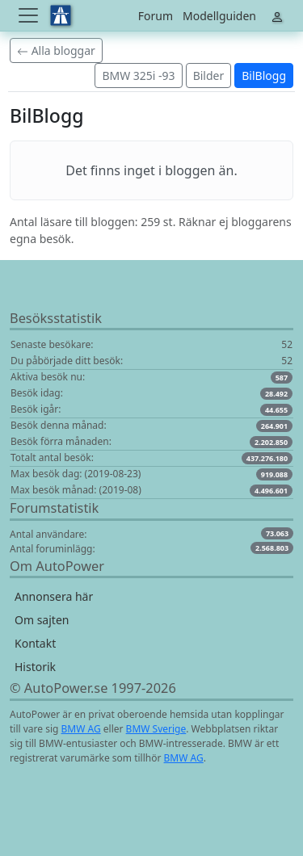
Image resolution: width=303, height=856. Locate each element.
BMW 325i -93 (138, 75)
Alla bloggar (56, 50)
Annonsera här (54, 596)
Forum (155, 15)
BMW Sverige (156, 729)
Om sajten (42, 619)
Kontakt (35, 643)
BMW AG (81, 729)
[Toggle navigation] (30, 15)
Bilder (209, 75)
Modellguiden (219, 15)
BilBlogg (264, 75)
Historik (35, 666)
